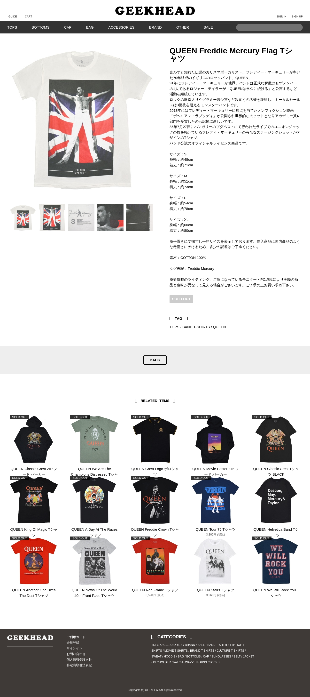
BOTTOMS (41, 27)
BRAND (155, 27)
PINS (203, 662)
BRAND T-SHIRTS (202, 650)
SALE (208, 27)
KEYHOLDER (162, 662)
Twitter (289, 306)
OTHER (182, 27)
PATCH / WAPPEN (185, 662)
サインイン (74, 648)
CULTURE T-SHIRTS (230, 650)
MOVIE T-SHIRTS (176, 650)
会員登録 (73, 642)
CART (28, 12)
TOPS (12, 27)
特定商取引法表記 (79, 665)
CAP (67, 27)
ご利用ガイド (76, 637)
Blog (27, 660)
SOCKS (214, 662)
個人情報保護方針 (79, 659)
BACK (155, 360)
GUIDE (12, 12)
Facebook (296, 306)
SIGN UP (297, 12)
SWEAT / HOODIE (163, 656)
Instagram (19, 660)
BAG (90, 27)
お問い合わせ (76, 654)
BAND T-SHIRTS (196, 327)
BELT (236, 656)
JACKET (248, 656)
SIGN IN (282, 12)
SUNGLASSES (221, 656)
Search (296, 35)
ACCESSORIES (121, 27)
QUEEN (219, 327)
